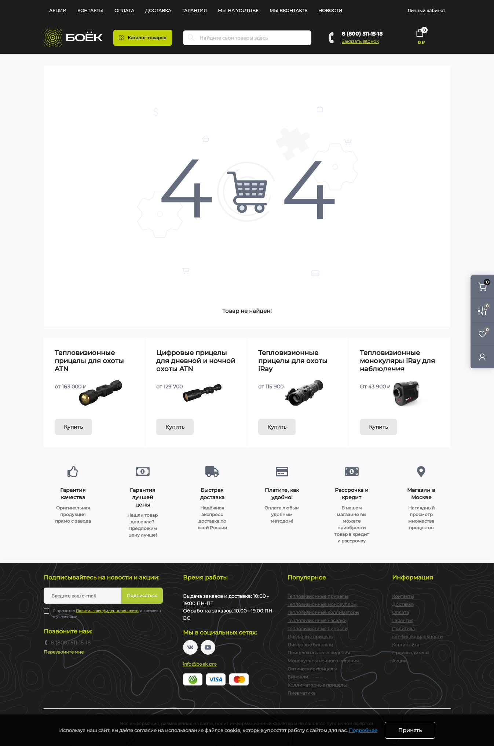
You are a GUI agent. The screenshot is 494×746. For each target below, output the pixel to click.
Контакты (90, 10)
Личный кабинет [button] (426, 10)
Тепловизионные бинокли (318, 628)
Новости (330, 10)
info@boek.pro (200, 664)
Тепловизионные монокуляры (322, 604)
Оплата (124, 10)
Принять (410, 730)
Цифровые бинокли (310, 644)
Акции (57, 10)
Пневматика (301, 693)
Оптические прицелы (312, 669)
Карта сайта (405, 644)
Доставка (158, 10)
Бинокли (298, 677)
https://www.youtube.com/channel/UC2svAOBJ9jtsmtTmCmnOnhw (208, 647)
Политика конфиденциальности (107, 610)
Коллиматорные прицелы (317, 685)
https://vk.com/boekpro (190, 647)
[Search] (191, 37)
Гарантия (194, 10)
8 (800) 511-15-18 (362, 33)
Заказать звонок (360, 41)
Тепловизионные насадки (317, 620)
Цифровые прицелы (310, 636)
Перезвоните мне (64, 652)
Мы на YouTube (238, 10)
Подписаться (142, 595)
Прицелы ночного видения (319, 652)
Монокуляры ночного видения (323, 660)
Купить (73, 427)
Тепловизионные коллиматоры (323, 612)
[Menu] (142, 38)
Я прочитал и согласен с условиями (107, 613)
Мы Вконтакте (288, 10)
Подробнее (363, 730)
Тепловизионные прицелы (318, 596)
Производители (410, 652)
